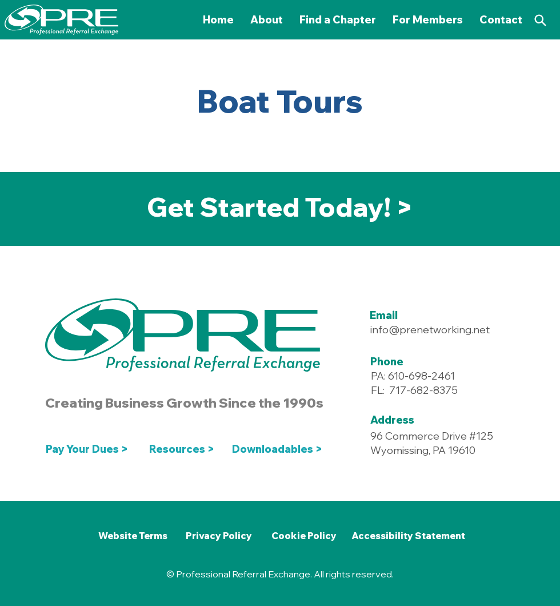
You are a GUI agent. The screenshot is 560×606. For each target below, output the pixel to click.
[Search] (540, 20)
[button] (428, 19)
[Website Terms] (132, 535)
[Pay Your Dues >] (90, 449)
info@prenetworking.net (430, 329)
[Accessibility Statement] (408, 535)
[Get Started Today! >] (279, 207)
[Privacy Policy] (218, 535)
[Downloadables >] (279, 449)
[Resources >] (182, 449)
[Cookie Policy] (303, 535)
